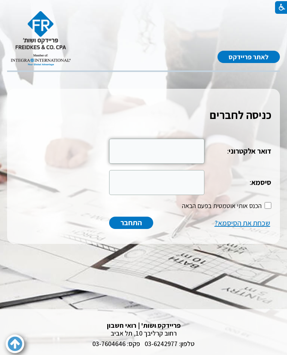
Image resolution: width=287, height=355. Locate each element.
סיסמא (261, 182)
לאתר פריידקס (249, 57)
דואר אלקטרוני (250, 151)
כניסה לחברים (240, 114)
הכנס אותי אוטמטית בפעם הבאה (222, 205)
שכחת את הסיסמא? (242, 223)
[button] (15, 343)
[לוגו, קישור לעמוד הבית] (41, 38)
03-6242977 (161, 343)
